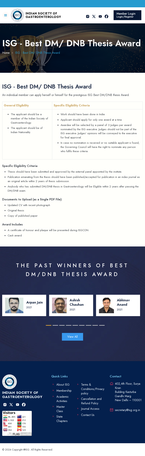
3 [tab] (61, 325)
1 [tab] (47, 325)
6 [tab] (81, 325)
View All (72, 337)
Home (6, 53)
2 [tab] (54, 325)
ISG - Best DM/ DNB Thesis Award (37, 53)
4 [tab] (68, 325)
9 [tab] (101, 325)
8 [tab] (94, 325)
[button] (5, 15)
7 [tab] (87, 325)
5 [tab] (74, 325)
